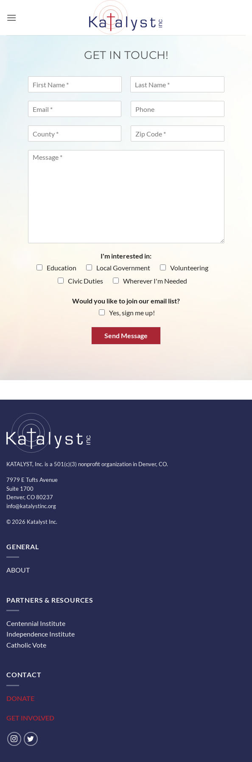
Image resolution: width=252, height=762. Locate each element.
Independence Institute (40, 634)
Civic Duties (85, 281)
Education (61, 268)
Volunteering (189, 268)
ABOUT (18, 570)
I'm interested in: (126, 256)
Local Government (123, 268)
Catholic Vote (26, 645)
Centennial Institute (35, 623)
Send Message (126, 335)
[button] (11, 17)
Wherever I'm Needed (155, 281)
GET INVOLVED (30, 718)
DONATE (20, 698)
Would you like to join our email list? (126, 301)
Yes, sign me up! (132, 313)
